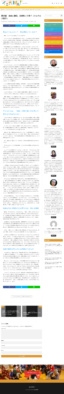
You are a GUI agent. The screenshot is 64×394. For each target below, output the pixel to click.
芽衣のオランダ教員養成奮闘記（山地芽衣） (53, 38)
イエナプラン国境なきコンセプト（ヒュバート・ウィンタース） (53, 29)
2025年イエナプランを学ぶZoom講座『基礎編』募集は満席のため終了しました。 (53, 263)
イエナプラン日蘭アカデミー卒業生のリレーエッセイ (53, 42)
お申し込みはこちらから (32, 372)
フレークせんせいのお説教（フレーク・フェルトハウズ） (53, 25)
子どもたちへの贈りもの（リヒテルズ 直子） (13, 9)
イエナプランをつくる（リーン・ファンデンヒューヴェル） (53, 34)
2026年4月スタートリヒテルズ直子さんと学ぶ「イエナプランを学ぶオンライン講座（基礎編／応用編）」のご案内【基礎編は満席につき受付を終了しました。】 (53, 252)
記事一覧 (53, 88)
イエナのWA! (35, 389)
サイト (2, 350)
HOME (3, 9)
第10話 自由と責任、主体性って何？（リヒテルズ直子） (31, 9)
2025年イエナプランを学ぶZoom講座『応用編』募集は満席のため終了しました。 (53, 258)
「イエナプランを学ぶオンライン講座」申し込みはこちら (21, 296)
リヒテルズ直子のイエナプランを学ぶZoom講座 (52, 51)
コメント (3, 328)
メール (3, 345)
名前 (2, 340)
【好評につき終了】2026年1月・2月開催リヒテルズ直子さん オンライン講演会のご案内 (53, 245)
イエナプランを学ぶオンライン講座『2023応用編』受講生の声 (53, 267)
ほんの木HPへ (25, 3)
